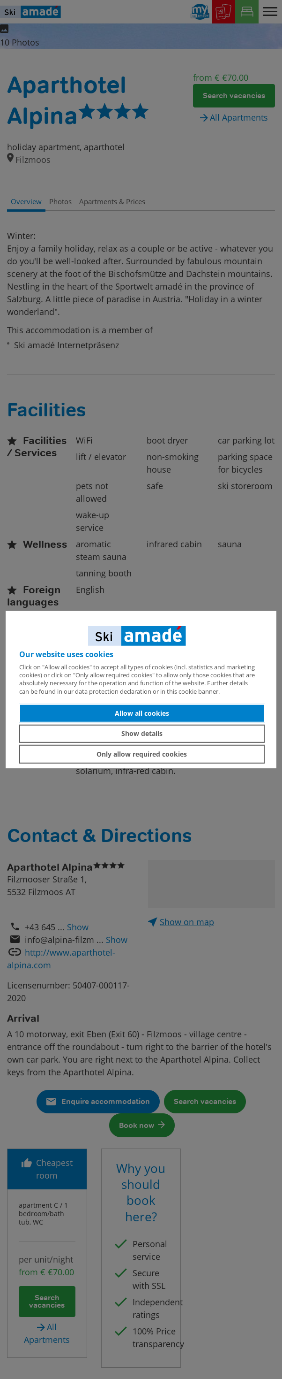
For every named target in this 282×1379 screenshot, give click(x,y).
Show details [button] (142, 733)
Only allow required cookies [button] (141, 754)
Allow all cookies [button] (142, 713)
